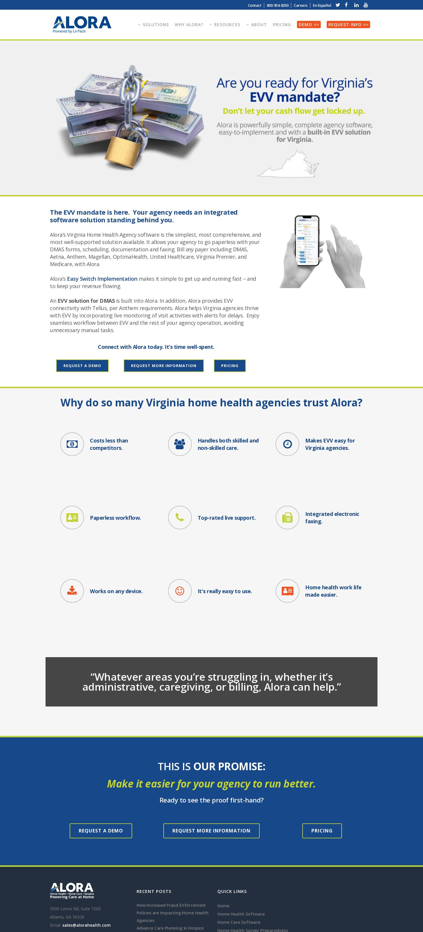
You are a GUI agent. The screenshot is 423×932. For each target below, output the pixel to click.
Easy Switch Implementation (102, 278)
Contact (254, 5)
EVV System (229, 871)
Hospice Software (235, 855)
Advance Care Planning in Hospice (170, 844)
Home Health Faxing (238, 879)
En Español (322, 5)
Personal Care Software (241, 904)
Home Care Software (238, 838)
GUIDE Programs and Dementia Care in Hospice (168, 855)
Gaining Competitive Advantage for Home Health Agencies (173, 894)
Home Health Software (241, 830)
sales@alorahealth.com (86, 841)
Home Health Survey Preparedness (252, 846)
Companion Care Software (244, 912)
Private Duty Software (240, 896)
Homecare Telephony (239, 888)
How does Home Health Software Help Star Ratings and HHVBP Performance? (170, 874)
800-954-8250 (277, 5)
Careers (301, 5)
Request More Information (164, 365)
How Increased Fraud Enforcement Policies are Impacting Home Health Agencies (173, 829)
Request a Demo (82, 365)
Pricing (230, 365)
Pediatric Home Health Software (250, 863)
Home (223, 822)
